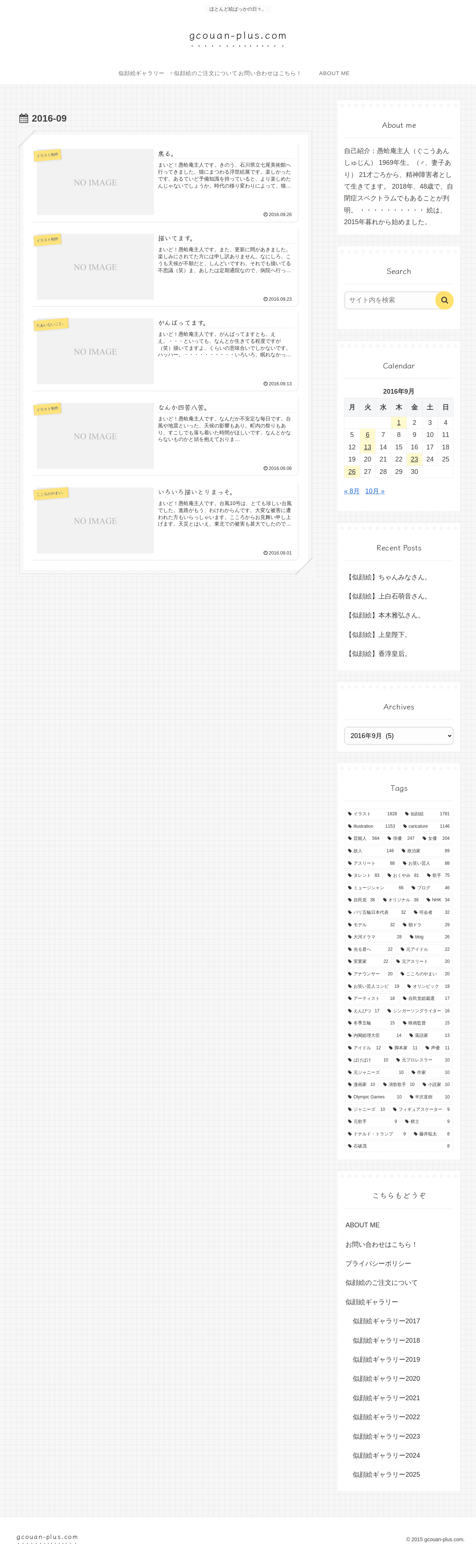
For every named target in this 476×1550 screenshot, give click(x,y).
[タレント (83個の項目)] (364, 875)
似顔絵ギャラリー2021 (386, 1398)
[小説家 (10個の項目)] (436, 1084)
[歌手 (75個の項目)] (438, 875)
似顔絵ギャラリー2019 (386, 1359)
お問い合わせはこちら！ (381, 1244)
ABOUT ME (362, 1225)
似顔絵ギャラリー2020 (386, 1378)
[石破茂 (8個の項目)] (399, 1146)
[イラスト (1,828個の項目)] (372, 814)
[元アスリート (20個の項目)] (423, 961)
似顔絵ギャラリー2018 (386, 1340)
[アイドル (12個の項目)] (364, 1048)
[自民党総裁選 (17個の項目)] (426, 998)
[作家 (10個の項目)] (430, 1072)
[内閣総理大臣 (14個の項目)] (375, 1035)
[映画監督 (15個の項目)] (426, 1023)
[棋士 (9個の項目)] (427, 1121)
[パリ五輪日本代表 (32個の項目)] (377, 912)
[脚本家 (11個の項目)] (403, 1048)
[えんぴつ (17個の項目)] (364, 1011)
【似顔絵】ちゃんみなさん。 (388, 577)
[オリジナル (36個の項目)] (401, 900)
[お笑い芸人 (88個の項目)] (426, 863)
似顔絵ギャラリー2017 (386, 1321)
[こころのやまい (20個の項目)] (425, 974)
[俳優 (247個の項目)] (401, 838)
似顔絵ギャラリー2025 (386, 1474)
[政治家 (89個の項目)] (425, 851)
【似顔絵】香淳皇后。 (378, 653)
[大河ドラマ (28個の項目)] (375, 937)
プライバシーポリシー (378, 1263)
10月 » (375, 491)
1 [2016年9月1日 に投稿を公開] (399, 422)
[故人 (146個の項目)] (371, 851)
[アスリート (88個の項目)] (371, 863)
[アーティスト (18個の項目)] (371, 998)
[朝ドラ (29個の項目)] (426, 925)
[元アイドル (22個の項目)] (425, 949)
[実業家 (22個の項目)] (368, 961)
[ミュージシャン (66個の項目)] (376, 888)
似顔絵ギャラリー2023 (386, 1436)
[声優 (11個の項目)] (437, 1048)
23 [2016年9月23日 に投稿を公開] (414, 459)
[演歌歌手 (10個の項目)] (399, 1084)
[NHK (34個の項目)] (438, 900)
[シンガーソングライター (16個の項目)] (418, 1011)
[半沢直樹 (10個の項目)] (430, 1097)
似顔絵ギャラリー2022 (386, 1417)
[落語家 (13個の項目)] (429, 1035)
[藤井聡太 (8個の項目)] (432, 1134)
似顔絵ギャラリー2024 (386, 1455)
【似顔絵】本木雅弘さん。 (384, 615)
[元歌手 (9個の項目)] (372, 1121)
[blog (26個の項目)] (430, 937)
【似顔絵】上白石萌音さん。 (388, 596)
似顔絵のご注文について (381, 1282)
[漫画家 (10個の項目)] (361, 1084)
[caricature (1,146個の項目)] (426, 826)
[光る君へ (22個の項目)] (370, 949)
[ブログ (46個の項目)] (430, 888)
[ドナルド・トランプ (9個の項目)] (377, 1134)
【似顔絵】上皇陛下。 (378, 634)
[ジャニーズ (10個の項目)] (366, 1109)
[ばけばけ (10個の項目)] (368, 1060)
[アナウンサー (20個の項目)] (370, 974)
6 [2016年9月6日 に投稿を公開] (368, 434)
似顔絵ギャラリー (371, 1302)
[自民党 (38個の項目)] (361, 900)
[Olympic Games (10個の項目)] (375, 1097)
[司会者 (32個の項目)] (432, 912)
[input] (394, 300)
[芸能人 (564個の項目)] (364, 838)
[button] (444, 300)
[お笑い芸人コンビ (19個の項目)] (374, 986)
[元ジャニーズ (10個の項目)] (376, 1072)
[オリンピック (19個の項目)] (428, 986)
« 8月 (352, 491)
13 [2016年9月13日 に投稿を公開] (367, 447)
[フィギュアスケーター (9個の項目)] (421, 1109)
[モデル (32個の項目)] (371, 925)
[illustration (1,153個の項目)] (371, 826)
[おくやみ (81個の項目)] (403, 875)
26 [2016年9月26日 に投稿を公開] (352, 471)
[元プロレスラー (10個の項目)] (423, 1060)
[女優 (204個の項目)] (436, 838)
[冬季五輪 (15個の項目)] (371, 1023)
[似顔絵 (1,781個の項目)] (427, 814)
